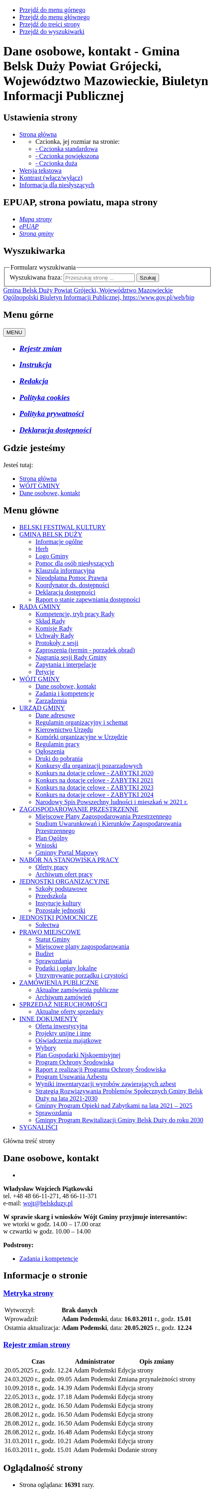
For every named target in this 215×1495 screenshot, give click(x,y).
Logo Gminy (51, 556)
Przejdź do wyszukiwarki (52, 31)
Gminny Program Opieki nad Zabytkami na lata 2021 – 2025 (113, 1105)
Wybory (45, 1047)
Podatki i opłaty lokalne (66, 968)
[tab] (107, 1293)
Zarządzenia (51, 700)
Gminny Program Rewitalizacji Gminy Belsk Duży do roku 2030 (119, 1120)
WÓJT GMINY (39, 485)
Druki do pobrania (59, 758)
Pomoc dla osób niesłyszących (74, 563)
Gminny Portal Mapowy (66, 852)
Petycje (44, 671)
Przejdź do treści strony (49, 24)
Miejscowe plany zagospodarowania (82, 946)
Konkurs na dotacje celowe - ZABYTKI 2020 (94, 773)
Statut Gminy (52, 939)
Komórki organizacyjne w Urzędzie (81, 736)
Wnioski (46, 845)
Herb (41, 548)
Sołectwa (47, 924)
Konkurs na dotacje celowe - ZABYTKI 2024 (94, 794)
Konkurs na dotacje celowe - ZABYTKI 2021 (94, 780)
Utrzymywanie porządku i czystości (81, 975)
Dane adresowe (55, 715)
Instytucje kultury (58, 903)
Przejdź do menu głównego (54, 17)
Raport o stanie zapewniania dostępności (87, 599)
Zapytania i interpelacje (65, 664)
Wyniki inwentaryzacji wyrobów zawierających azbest (105, 1083)
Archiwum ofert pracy (64, 874)
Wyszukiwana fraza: (36, 277)
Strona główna (38, 478)
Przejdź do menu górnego (52, 9)
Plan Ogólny (51, 838)
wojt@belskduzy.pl (47, 1203)
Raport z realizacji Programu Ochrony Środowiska (100, 1069)
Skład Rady (50, 621)
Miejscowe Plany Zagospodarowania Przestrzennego (103, 816)
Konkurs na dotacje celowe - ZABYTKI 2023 (94, 787)
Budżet (44, 953)
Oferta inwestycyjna (61, 1026)
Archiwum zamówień (63, 997)
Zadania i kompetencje (64, 693)
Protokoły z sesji (57, 642)
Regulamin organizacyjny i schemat (81, 722)
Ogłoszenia (49, 751)
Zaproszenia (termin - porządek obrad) (85, 650)
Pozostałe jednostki (60, 910)
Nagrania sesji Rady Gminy (71, 657)
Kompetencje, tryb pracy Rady (74, 614)
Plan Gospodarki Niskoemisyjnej (78, 1055)
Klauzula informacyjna (65, 570)
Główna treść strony (29, 1141)
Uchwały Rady (54, 635)
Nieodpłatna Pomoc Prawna (71, 577)
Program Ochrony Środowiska (74, 1062)
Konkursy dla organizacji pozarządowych (89, 765)
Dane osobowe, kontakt (49, 493)
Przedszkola (50, 896)
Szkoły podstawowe (61, 888)
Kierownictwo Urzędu (64, 729)
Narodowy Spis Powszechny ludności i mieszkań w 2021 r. (111, 802)
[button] (28, 1293)
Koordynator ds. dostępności (72, 585)
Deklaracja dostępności (65, 592)
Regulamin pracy (57, 744)
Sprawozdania (53, 961)
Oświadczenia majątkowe (68, 1040)
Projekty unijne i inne (63, 1033)
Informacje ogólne (59, 541)
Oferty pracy (51, 867)
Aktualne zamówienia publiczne (76, 989)
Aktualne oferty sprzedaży (69, 1011)
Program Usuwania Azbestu (71, 1076)
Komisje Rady (53, 628)
